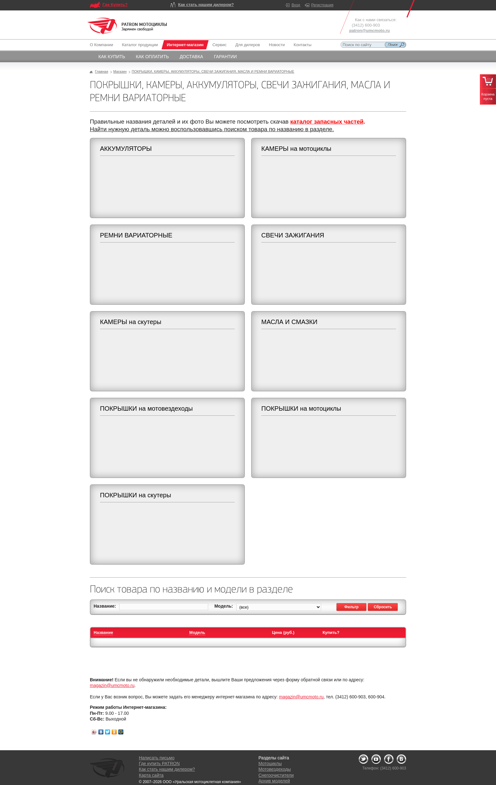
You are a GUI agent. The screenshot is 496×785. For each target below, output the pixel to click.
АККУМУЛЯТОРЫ (126, 148)
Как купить (111, 56)
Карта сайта (151, 775)
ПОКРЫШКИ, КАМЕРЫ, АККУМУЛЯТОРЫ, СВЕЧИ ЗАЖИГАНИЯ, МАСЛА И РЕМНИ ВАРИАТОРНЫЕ (213, 71)
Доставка (191, 56)
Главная (101, 71)
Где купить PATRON (159, 763)
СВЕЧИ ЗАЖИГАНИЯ (292, 235)
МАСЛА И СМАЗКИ (289, 321)
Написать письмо (156, 757)
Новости (276, 44)
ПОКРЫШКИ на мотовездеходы (146, 408)
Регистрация (322, 5)
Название (103, 632)
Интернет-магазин (185, 44)
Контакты (302, 44)
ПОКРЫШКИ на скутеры (135, 495)
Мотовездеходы (274, 769)
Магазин (120, 71)
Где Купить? (114, 4)
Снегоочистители (276, 775)
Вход (296, 5)
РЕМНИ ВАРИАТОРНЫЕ (136, 235)
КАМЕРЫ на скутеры (130, 321)
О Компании (102, 44)
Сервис (219, 44)
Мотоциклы (270, 763)
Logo (127, 26)
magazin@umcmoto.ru (112, 685)
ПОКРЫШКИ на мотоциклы (301, 408)
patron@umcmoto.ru (369, 30)
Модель (197, 632)
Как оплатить (152, 56)
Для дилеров (248, 44)
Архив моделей (274, 780)
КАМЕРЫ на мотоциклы (296, 148)
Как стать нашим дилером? (206, 4)
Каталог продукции (139, 44)
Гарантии (225, 56)
